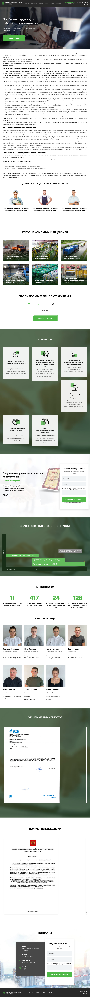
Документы (57, 304)
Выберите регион (70, 3)
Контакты (58, 3)
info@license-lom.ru (28, 969)
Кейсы (46, 3)
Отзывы (41, 3)
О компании (34, 3)
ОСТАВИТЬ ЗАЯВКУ (14, 39)
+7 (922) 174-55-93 (83, 2)
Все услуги (26, 3)
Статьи (52, 3)
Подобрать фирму (45, 319)
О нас (43, 993)
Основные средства (36, 304)
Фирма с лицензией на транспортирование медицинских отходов (74, 280)
